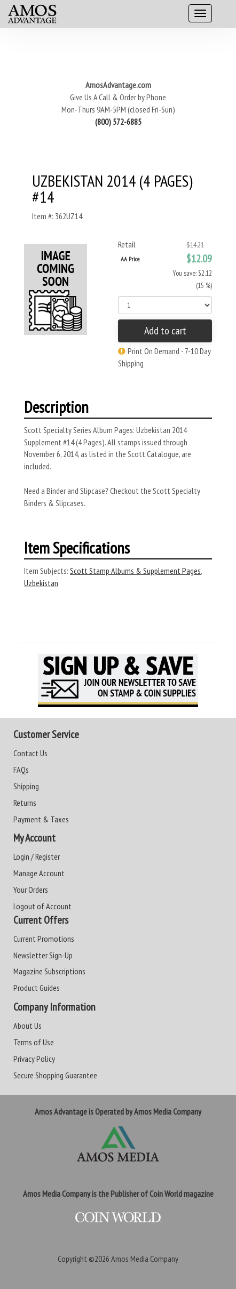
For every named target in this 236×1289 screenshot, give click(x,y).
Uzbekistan (41, 583)
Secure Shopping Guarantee (55, 1075)
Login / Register (36, 856)
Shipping (26, 786)
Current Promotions (43, 938)
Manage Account (39, 873)
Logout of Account (42, 906)
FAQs (21, 769)
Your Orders (30, 889)
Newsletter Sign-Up (43, 955)
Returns (24, 802)
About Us (27, 1025)
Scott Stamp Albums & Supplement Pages (135, 570)
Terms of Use (33, 1042)
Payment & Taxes (41, 819)
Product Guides (36, 987)
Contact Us (30, 753)
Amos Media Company (144, 1258)
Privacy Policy (34, 1058)
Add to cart (165, 331)
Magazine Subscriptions (49, 971)
